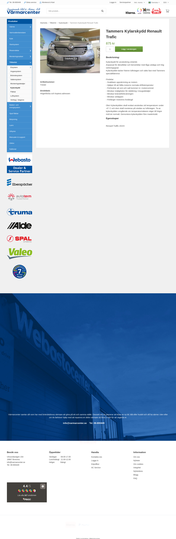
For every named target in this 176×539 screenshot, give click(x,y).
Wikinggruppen (94, 536)
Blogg (135, 475)
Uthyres (12, 131)
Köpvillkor (95, 464)
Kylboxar (12, 149)
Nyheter (136, 460)
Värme (20, 26)
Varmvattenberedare (17, 33)
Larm (11, 125)
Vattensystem (15, 79)
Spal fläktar (13, 113)
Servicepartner (125, 2)
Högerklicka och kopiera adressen (55, 93)
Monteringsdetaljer (17, 84)
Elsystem (21, 67)
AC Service (95, 468)
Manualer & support (17, 137)
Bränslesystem (16, 75)
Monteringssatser (20, 56)
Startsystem (14, 44)
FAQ (135, 478)
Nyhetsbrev (138, 471)
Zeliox (11, 143)
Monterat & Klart (47, 2)
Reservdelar (20, 50)
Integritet (137, 468)
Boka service (30, 2)
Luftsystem (14, 96)
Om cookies (138, 464)
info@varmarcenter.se (16, 462)
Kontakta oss (96, 457)
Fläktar (13, 92)
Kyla (11, 39)
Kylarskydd (15, 88)
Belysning (13, 119)
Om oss (136, 457)
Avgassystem (15, 71)
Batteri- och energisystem (20, 106)
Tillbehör (20, 62)
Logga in (113, 2)
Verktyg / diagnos (17, 100)
